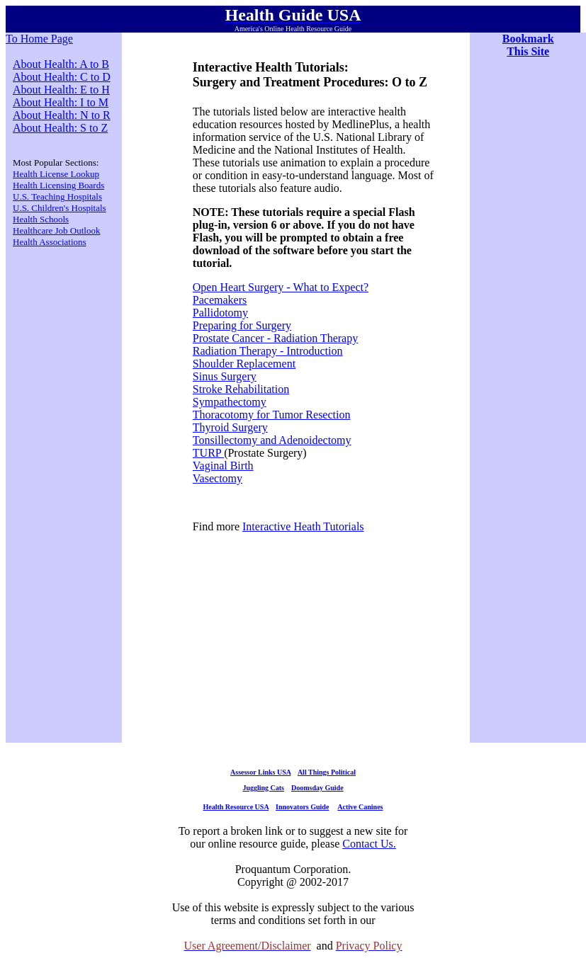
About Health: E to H (61, 90)
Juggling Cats (263, 788)
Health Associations (49, 241)
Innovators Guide (302, 807)
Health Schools (41, 219)
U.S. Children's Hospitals (59, 208)
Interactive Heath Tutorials (303, 526)
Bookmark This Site (528, 45)
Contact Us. (369, 844)
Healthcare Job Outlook (56, 230)
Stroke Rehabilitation (241, 389)
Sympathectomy (229, 402)
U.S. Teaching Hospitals (57, 196)
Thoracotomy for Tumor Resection (272, 415)
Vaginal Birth (223, 466)
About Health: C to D (62, 77)
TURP (208, 453)
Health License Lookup (56, 174)
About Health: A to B (61, 64)
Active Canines (360, 807)
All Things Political (327, 772)
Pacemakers (220, 300)
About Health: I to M (60, 102)
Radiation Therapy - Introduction (268, 351)
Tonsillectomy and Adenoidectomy (272, 440)
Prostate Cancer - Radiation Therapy (275, 338)
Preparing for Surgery (242, 325)
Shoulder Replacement (244, 364)
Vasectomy (217, 478)
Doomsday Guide (317, 788)
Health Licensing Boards (58, 185)
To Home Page (39, 39)
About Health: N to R (62, 115)
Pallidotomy (220, 313)
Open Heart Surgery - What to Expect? (280, 287)
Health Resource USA (236, 807)
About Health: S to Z (60, 128)
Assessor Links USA (260, 772)
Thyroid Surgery (230, 427)
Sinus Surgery (225, 376)
